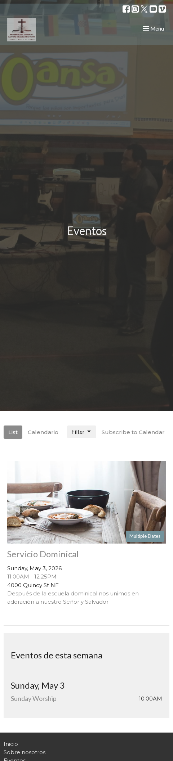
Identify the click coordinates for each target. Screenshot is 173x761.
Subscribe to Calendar (133, 432)
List (13, 432)
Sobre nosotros (24, 752)
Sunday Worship (34, 698)
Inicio (11, 743)
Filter (81, 431)
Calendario (43, 432)
